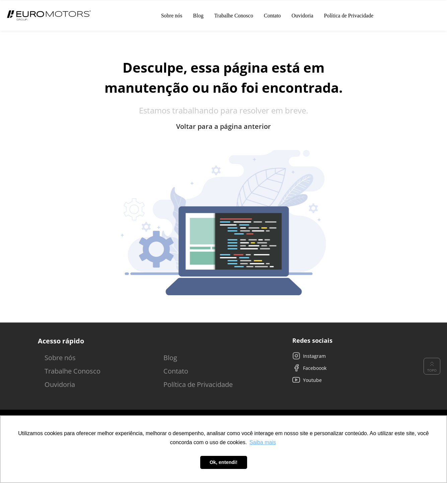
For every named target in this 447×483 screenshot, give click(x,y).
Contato (175, 371)
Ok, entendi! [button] (223, 462)
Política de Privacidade (198, 384)
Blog (170, 357)
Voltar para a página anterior (223, 126)
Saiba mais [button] (262, 442)
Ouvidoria (60, 384)
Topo (432, 366)
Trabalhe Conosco (72, 371)
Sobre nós (60, 357)
